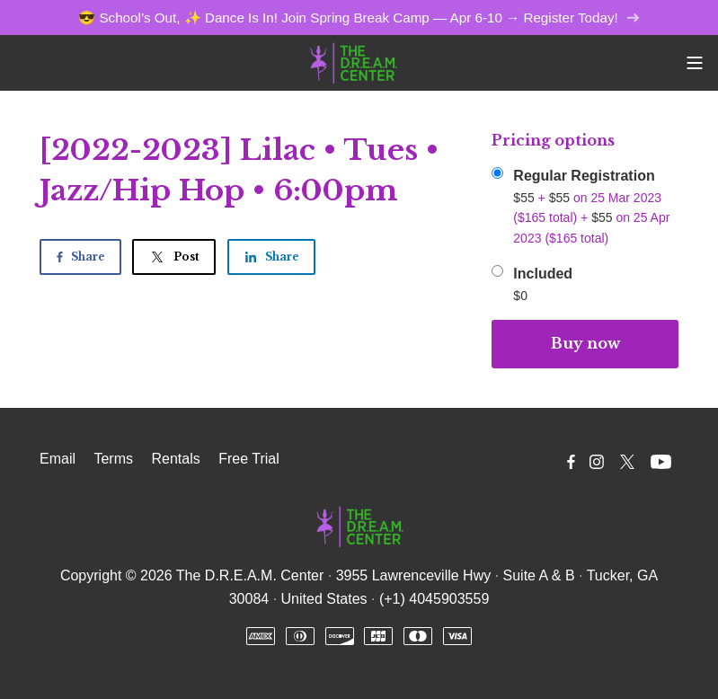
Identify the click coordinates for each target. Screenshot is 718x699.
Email (57, 458)
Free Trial (248, 458)
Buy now (585, 343)
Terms (113, 458)
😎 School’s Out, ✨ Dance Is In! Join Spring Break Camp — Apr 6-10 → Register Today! (359, 17)
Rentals (175, 458)
